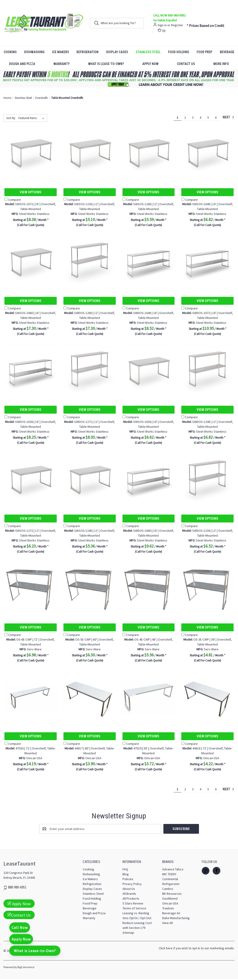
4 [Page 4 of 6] (200, 117)
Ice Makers (60, 52)
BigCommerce (25, 967)
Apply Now (150, 64)
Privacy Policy (132, 884)
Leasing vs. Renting (135, 913)
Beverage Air (171, 913)
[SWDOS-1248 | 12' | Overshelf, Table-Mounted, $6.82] (207, 371)
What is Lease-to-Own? (106, 64)
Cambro (167, 889)
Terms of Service (134, 908)
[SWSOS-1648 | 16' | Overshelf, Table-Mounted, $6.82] (207, 154)
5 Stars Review (132, 903)
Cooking (10, 52)
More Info (221, 64)
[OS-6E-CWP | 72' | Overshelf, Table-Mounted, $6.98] (30, 589)
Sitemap (128, 932)
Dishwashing (34, 52)
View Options (30, 192)
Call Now (20, 927)
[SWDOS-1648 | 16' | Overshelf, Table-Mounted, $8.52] (148, 262)
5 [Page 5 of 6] (208, 117)
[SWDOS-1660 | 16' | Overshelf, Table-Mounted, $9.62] (148, 480)
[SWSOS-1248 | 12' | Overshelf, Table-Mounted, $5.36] (89, 480)
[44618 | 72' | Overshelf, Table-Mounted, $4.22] (207, 698)
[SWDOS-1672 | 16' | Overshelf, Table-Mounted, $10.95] (207, 262)
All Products (130, 898)
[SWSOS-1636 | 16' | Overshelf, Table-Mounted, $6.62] (148, 371)
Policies (127, 879)
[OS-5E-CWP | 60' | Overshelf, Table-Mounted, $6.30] (89, 589)
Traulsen (168, 908)
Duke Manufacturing (176, 918)
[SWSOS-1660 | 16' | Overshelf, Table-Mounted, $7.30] (30, 262)
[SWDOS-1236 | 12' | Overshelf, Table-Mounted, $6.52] (207, 480)
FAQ (125, 869)
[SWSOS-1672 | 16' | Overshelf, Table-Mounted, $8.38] (30, 154)
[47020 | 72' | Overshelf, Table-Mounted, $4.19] (30, 698)
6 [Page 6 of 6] (216, 117)
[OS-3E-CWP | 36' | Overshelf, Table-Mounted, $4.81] (207, 589)
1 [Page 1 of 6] (177, 117)
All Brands (129, 893)
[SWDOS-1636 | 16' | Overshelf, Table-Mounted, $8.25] (30, 371)
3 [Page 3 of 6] (193, 117)
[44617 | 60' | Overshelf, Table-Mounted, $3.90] (89, 698)
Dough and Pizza (22, 64)
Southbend (170, 898)
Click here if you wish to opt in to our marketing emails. (197, 948)
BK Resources (172, 893)
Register (177, 25)
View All (167, 923)
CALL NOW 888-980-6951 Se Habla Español (169, 17)
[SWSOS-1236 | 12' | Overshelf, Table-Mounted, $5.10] (89, 154)
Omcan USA (170, 903)
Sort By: (11, 118)
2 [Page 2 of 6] (185, 117)
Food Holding (178, 52)
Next (228, 117)
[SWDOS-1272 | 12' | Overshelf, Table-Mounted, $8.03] (89, 371)
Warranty (61, 64)
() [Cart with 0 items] (161, 30)
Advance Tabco (172, 869)
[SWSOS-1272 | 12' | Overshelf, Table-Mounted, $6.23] (30, 480)
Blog (125, 874)
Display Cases (117, 52)
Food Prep (204, 52)
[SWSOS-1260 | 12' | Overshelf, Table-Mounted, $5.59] (148, 154)
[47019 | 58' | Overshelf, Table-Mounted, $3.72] (148, 698)
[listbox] (32, 118)
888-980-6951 (17, 887)
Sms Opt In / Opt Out (136, 918)
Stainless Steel (148, 52)
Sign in (162, 25)
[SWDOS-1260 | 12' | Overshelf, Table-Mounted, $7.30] (89, 262)
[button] (119, 79)
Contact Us (186, 64)
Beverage (89, 908)
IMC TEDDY (169, 874)
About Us (128, 889)
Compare (12, 200)
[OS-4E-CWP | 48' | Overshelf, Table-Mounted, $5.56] (148, 589)
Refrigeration (87, 52)
